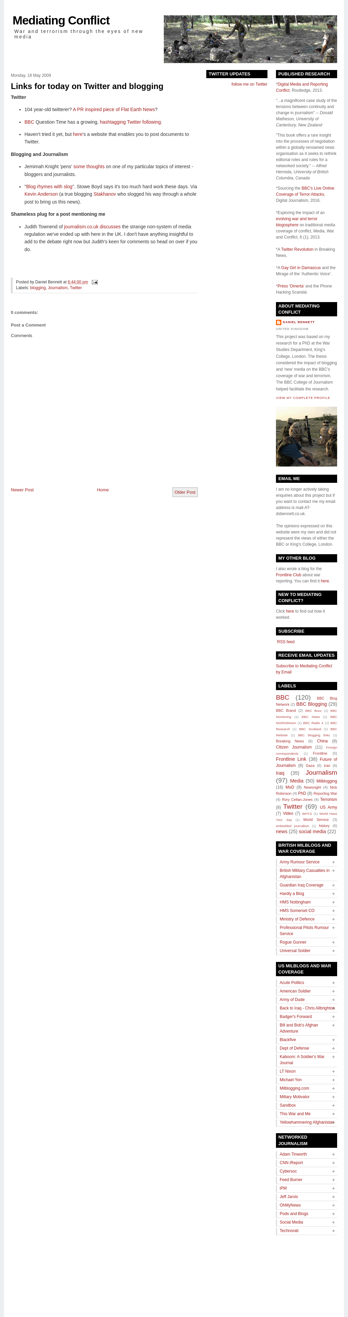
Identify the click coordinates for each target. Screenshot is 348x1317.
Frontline (320, 753)
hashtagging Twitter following (130, 122)
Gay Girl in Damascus (301, 267)
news (282, 831)
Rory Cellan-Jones (297, 799)
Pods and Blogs (294, 1213)
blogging (38, 287)
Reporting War (325, 793)
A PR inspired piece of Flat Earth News (114, 109)
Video (288, 813)
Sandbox (288, 1105)
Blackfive (288, 1039)
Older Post (185, 492)
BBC (29, 122)
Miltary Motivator (295, 1096)
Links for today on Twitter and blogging (87, 86)
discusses (110, 226)
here (78, 134)
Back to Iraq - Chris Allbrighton (307, 1008)
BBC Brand (286, 710)
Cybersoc (288, 1171)
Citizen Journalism (294, 747)
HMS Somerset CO (297, 910)
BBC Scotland (310, 729)
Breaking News (290, 741)
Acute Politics (292, 982)
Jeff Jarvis (289, 1196)
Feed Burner (291, 1179)
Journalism (58, 287)
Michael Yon (291, 1079)
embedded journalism (292, 826)
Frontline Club (288, 575)
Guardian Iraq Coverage (302, 885)
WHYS (307, 813)
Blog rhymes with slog (49, 186)
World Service (316, 820)
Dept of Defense (294, 1048)
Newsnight (312, 787)
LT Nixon (288, 1071)
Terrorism (328, 799)
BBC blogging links (314, 735)
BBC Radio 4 (313, 723)
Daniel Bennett (299, 322)
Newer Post (22, 489)
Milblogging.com (294, 1088)
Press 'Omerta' (291, 286)
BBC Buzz (313, 711)
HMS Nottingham (295, 902)
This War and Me (295, 1113)
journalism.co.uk (81, 226)
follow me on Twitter (249, 84)
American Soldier (295, 991)
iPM (283, 1188)
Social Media (291, 1222)
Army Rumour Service (299, 862)
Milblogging (326, 781)
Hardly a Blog (292, 893)
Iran (327, 765)
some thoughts (89, 166)
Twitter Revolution (297, 249)
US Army (328, 807)
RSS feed (285, 641)
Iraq (280, 773)
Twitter (76, 287)
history (324, 826)
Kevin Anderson (41, 194)
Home (103, 489)
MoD (289, 787)
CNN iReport (291, 1162)
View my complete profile (303, 398)
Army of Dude (292, 999)
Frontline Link (291, 759)
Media (296, 781)
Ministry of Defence (297, 919)
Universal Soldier (295, 950)
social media (312, 831)
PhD (302, 793)
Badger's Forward (296, 1016)
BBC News (311, 717)
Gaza (310, 765)
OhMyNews (290, 1205)
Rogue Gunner (293, 942)
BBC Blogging (311, 704)
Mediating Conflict (61, 20)
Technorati (289, 1230)
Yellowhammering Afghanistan (307, 1122)
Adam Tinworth (293, 1154)
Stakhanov (104, 194)
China (322, 741)
